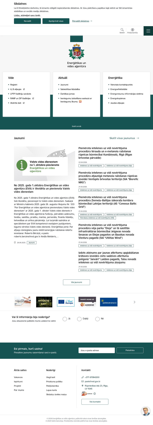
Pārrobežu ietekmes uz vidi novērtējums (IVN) (97, 218)
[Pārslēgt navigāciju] (148, 31)
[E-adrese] (86, 393)
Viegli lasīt (50, 377)
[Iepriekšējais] (18, 302)
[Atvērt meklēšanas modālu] (122, 31)
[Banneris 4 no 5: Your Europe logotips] (65, 302)
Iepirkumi (18, 381)
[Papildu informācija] (95, 394)
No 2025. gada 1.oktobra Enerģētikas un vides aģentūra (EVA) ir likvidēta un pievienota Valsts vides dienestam (42, 188)
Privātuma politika (54, 381)
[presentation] (22, 332)
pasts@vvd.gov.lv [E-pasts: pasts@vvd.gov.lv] (92, 381)
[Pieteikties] (130, 350)
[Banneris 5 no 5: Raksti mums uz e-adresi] (87, 302)
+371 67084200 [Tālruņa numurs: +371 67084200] (92, 377)
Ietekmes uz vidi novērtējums (91, 166)
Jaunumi (32, 243)
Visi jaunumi (76, 282)
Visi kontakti (95, 401)
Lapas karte (51, 390)
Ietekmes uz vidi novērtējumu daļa (119, 166)
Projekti (17, 386)
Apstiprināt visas (56, 21)
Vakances (18, 377)
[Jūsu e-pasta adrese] (97, 350)
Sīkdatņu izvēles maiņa (56, 394)
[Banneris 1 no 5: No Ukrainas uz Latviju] (109, 302)
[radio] (66, 318)
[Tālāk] (134, 302)
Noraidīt (27, 21)
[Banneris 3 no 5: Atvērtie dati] (44, 302)
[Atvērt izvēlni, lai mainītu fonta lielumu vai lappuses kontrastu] (132, 31)
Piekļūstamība (52, 386)
